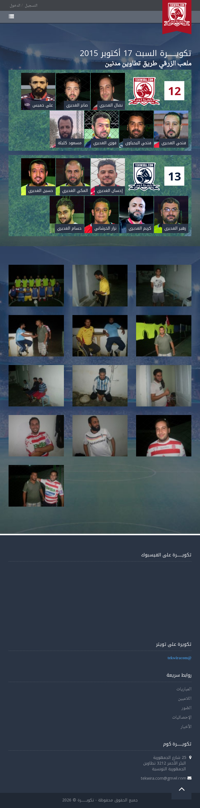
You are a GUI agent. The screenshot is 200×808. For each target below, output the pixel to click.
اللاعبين (184, 699)
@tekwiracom (179, 658)
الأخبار (186, 727)
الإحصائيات (181, 717)
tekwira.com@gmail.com (163, 778)
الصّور (186, 708)
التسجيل (31, 6)
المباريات (183, 689)
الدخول (15, 6)
